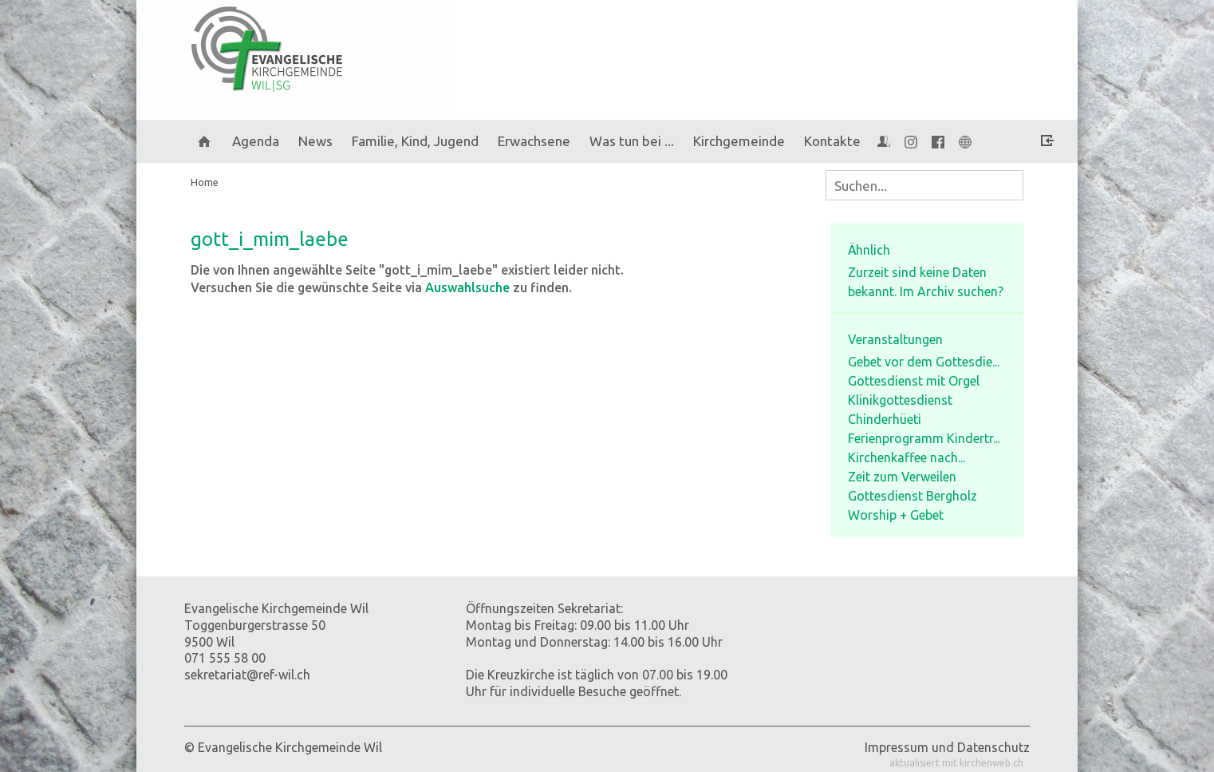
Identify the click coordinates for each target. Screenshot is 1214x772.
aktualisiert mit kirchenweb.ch (956, 763)
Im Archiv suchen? (951, 291)
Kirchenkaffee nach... (906, 457)
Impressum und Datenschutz (947, 747)
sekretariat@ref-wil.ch (247, 674)
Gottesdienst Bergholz (912, 496)
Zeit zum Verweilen (902, 476)
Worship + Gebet (896, 515)
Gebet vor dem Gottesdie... (923, 361)
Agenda (255, 140)
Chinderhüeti (884, 419)
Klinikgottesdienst (900, 400)
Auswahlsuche (467, 287)
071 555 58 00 (225, 658)
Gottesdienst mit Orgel (913, 381)
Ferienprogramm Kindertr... (924, 438)
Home (205, 182)
